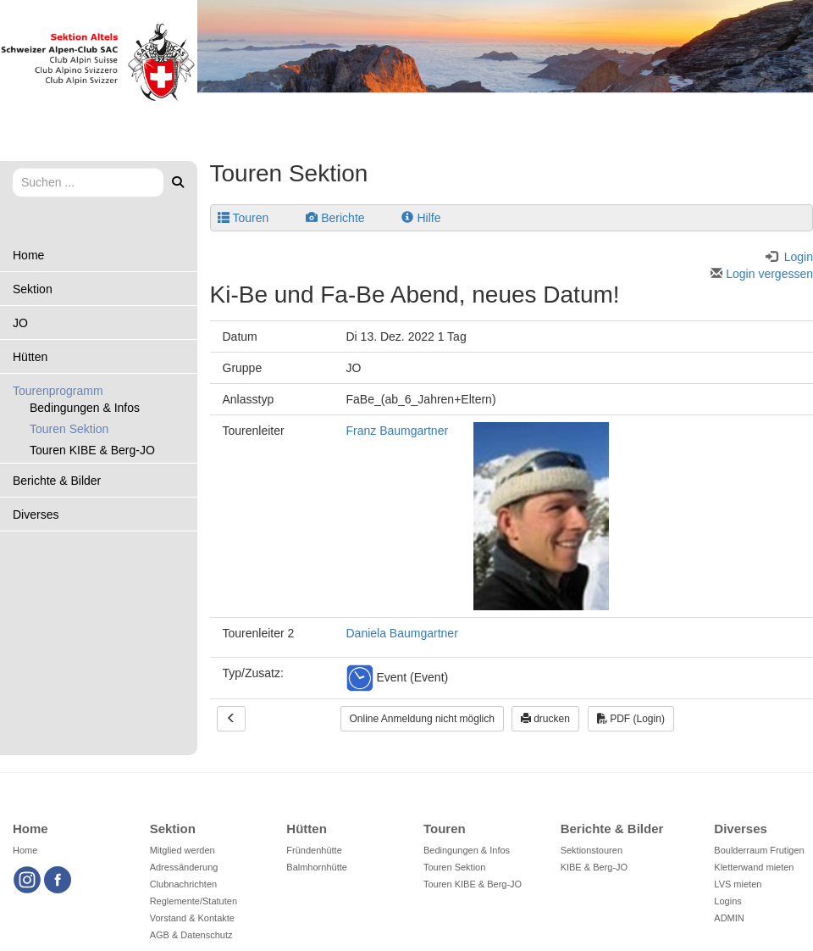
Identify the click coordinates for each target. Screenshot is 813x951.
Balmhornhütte (316, 867)
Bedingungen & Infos (85, 407)
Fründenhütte (313, 850)
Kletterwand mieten (754, 867)
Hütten (30, 357)
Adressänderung (184, 867)
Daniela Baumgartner (402, 633)
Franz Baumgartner (397, 430)
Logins (727, 901)
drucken (545, 719)
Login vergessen (762, 274)
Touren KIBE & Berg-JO (92, 450)
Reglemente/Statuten (193, 901)
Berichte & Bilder (57, 480)
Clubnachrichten (184, 884)
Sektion (33, 289)
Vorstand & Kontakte (192, 918)
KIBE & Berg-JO (594, 867)
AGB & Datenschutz (191, 935)
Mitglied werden (182, 850)
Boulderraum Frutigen (759, 850)
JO (20, 323)
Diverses (35, 514)
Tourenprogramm (58, 391)
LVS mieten (737, 884)
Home (28, 255)
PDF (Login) (631, 719)
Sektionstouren (591, 850)
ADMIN (729, 918)
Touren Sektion (69, 429)
